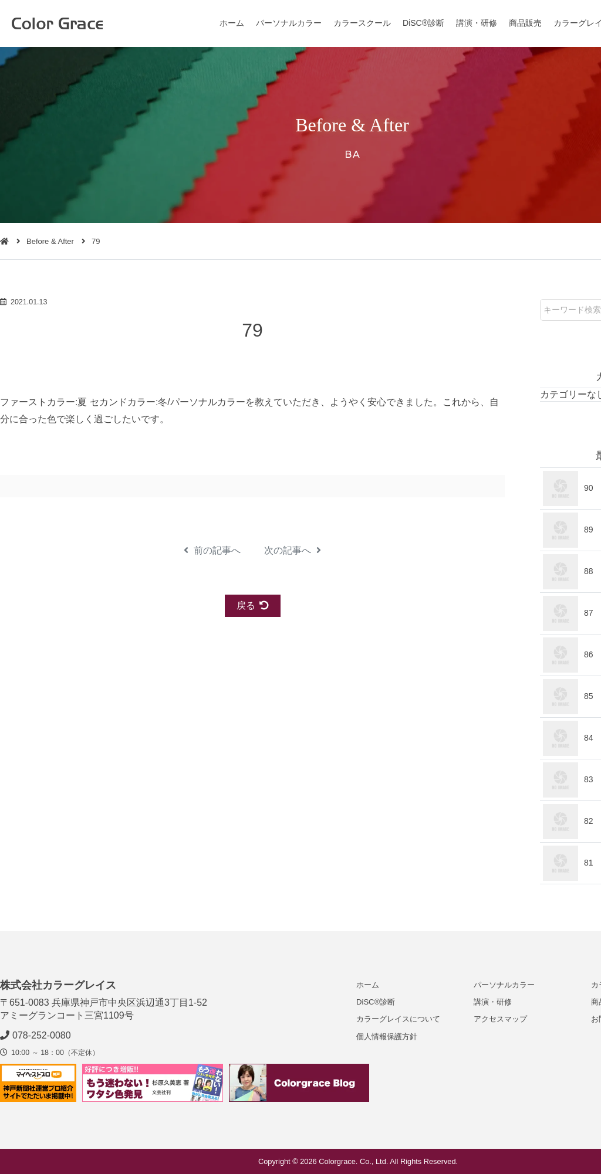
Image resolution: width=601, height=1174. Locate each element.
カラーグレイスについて (398, 1018)
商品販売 (525, 23)
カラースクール (362, 23)
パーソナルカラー (289, 23)
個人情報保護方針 (386, 1036)
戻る (253, 605)
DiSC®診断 (423, 23)
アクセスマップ (500, 1018)
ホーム (232, 23)
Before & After (50, 241)
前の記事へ (212, 550)
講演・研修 (476, 23)
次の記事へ (292, 550)
